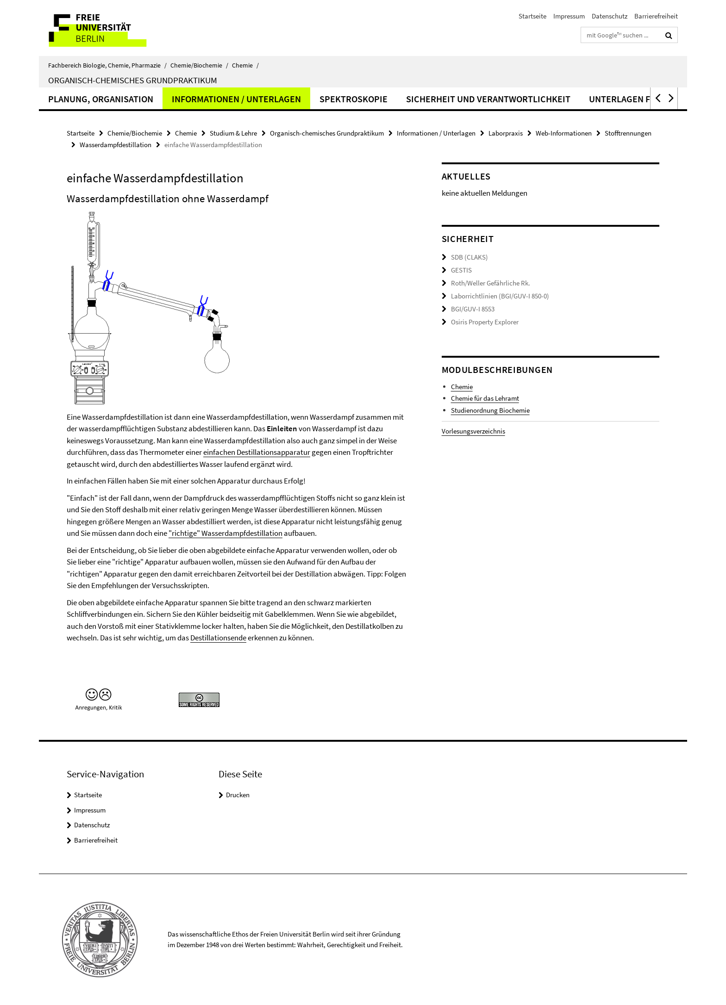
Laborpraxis (505, 133)
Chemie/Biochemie (199, 65)
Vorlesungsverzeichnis (473, 430)
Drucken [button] (238, 794)
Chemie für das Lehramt (485, 397)
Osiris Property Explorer (485, 320)
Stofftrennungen (628, 133)
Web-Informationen (564, 133)
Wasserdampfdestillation (115, 144)
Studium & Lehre (233, 133)
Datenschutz (609, 16)
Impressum (569, 16)
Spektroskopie (353, 99)
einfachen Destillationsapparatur (256, 452)
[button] (657, 98)
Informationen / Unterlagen (236, 99)
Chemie (245, 65)
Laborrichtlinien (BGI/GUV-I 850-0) (500, 295)
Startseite (532, 16)
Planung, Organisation (100, 99)
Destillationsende (218, 638)
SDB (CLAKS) (469, 257)
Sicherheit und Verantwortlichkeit (488, 99)
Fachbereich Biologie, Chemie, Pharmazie (107, 65)
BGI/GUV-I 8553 (472, 308)
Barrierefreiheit (656, 16)
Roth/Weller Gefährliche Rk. (490, 282)
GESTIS (461, 270)
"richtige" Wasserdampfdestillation (225, 533)
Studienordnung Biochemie (490, 408)
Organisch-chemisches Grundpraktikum (132, 80)
